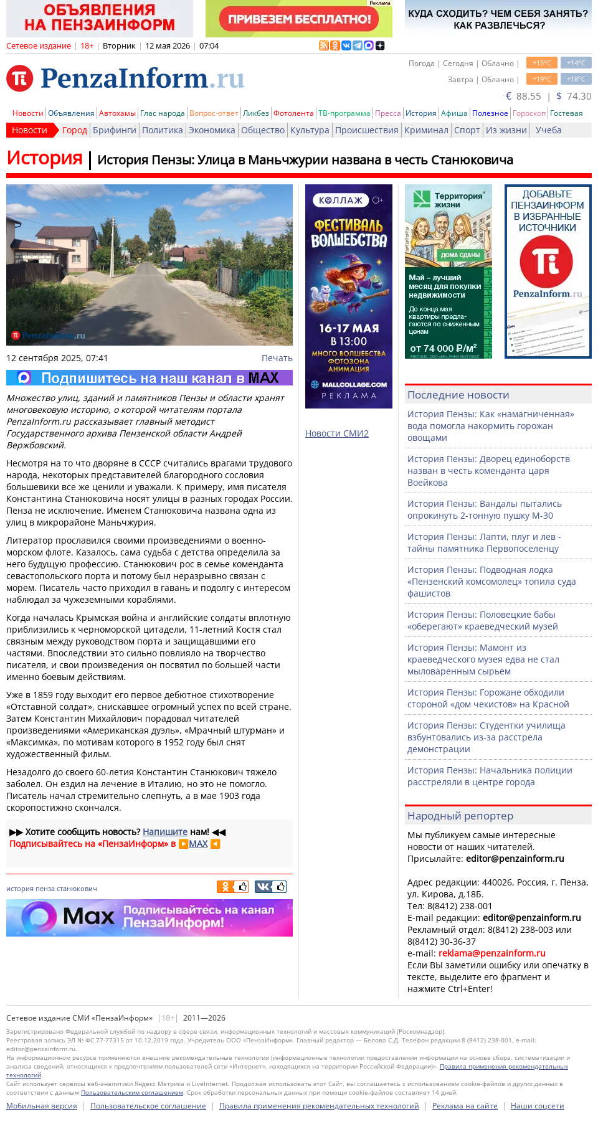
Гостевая (566, 113)
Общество (263, 130)
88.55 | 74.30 (549, 96)
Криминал (426, 130)
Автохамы (117, 113)
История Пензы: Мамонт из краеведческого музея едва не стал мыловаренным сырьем (483, 659)
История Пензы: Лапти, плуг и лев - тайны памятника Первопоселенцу (484, 542)
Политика (162, 130)
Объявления (71, 113)
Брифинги (114, 130)
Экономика (212, 130)
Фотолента (293, 113)
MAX (198, 843)
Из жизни (506, 130)
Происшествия (367, 130)
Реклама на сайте (465, 1105)
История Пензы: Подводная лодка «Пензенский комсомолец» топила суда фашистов (491, 581)
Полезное (490, 113)
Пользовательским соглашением (132, 1092)
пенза (45, 888)
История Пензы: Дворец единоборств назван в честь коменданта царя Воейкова (488, 470)
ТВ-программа (344, 113)
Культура (310, 130)
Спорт (467, 130)
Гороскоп (529, 113)
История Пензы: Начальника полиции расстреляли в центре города (489, 776)
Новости (28, 113)
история (20, 888)
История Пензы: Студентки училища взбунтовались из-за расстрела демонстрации (486, 737)
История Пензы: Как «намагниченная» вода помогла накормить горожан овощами (490, 425)
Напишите (165, 832)
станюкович (77, 888)
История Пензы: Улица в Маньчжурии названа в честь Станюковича (305, 159)
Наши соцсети (537, 1105)
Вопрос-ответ (214, 113)
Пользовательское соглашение (148, 1105)
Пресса (388, 113)
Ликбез (256, 113)
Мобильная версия (41, 1105)
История (421, 113)
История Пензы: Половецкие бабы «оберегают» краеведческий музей (482, 620)
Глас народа (162, 113)
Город (74, 130)
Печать (277, 358)
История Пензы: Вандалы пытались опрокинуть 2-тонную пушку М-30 (484, 509)
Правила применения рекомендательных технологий (319, 1105)
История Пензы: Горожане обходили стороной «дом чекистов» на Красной (488, 698)
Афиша (454, 113)
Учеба (549, 130)
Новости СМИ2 (337, 433)
